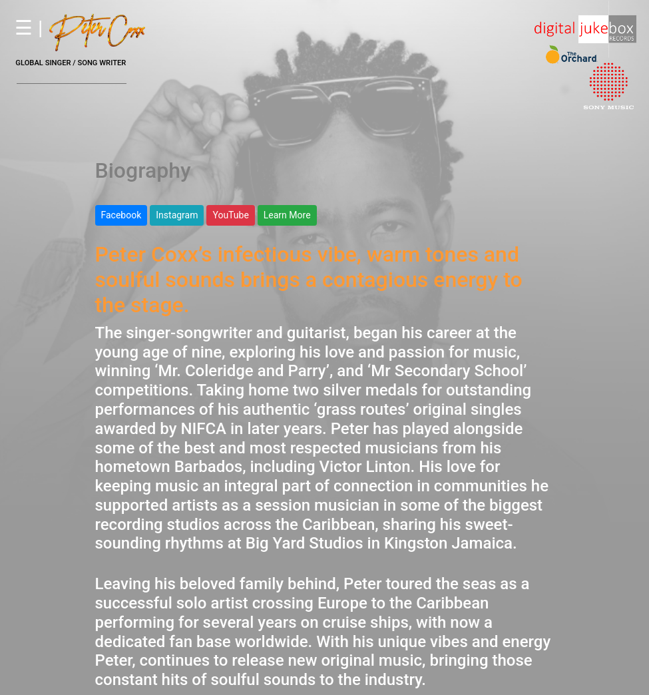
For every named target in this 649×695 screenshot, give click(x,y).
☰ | (79, 27)
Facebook (121, 215)
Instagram (177, 215)
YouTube (230, 215)
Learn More (287, 215)
